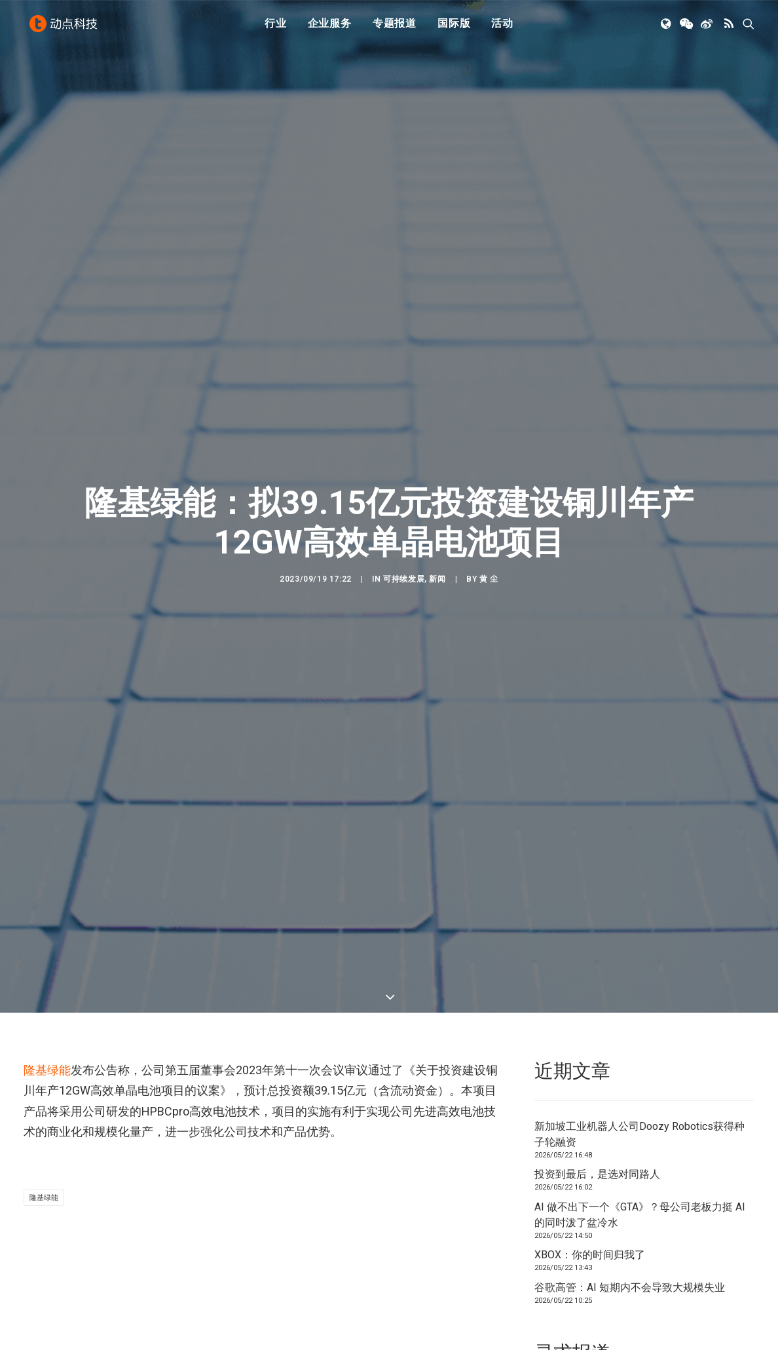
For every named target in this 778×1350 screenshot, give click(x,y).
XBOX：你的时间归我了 (589, 1147)
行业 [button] (276, 28)
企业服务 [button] (330, 28)
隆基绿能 (47, 962)
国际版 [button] (453, 28)
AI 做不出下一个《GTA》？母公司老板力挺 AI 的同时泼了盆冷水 (639, 1107)
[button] (667, 28)
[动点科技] (65, 28)
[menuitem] (275, 28)
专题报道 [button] (395, 28)
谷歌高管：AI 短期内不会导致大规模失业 (629, 1179)
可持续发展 (403, 525)
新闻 (437, 525)
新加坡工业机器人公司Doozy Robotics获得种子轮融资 (639, 1026)
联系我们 (712, 1298)
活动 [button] (502, 28)
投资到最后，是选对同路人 (597, 1066)
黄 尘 (488, 525)
